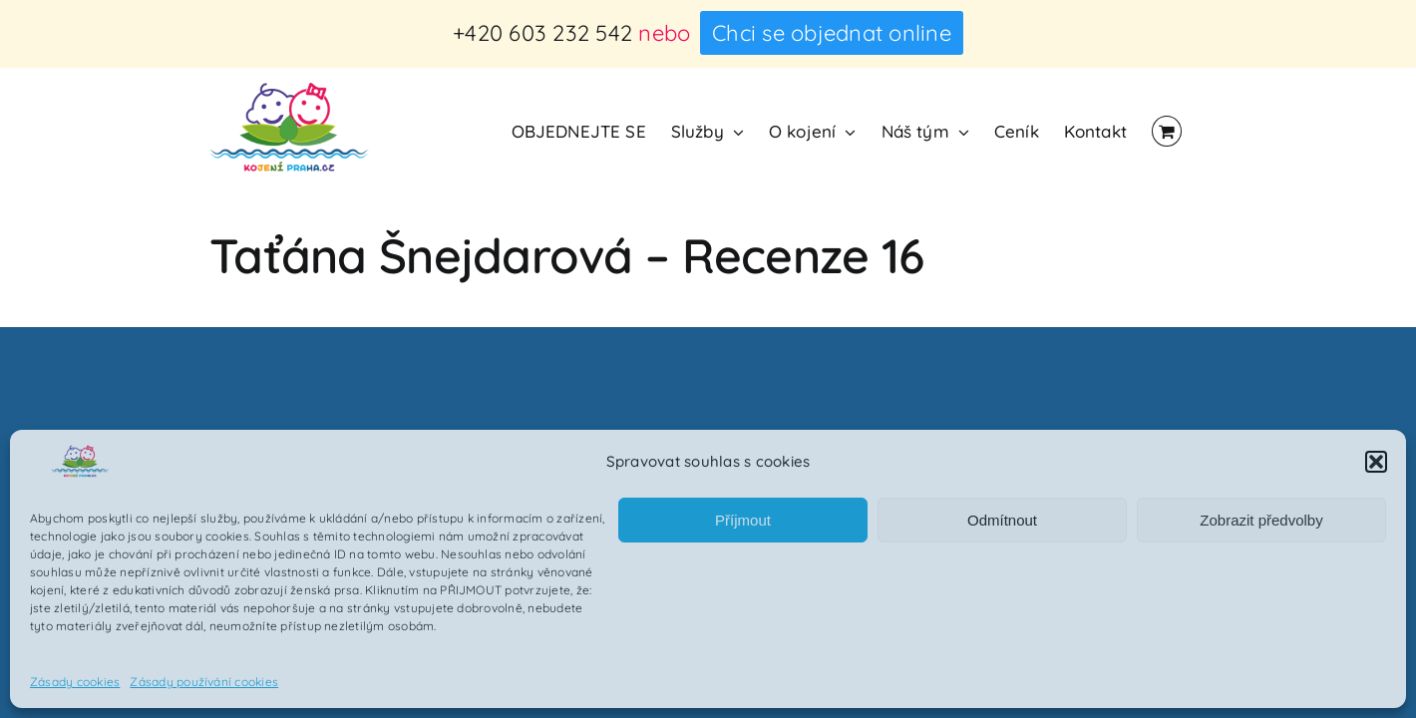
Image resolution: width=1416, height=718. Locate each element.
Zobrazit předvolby (1261, 520)
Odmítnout (1002, 520)
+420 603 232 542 (542, 33)
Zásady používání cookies (204, 681)
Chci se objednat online (831, 33)
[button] (1376, 462)
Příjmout (743, 520)
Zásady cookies (75, 681)
